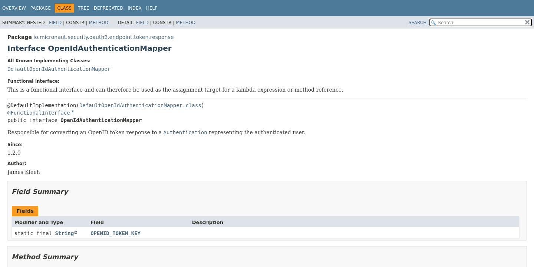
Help (152, 8)
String (64, 233)
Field (55, 22)
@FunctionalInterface (38, 113)
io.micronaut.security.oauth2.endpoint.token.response (103, 37)
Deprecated (108, 8)
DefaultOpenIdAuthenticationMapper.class (140, 105)
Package (40, 8)
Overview (14, 8)
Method (99, 22)
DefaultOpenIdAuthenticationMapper (59, 69)
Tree (83, 8)
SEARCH (418, 22)
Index (135, 8)
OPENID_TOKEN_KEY (115, 233)
